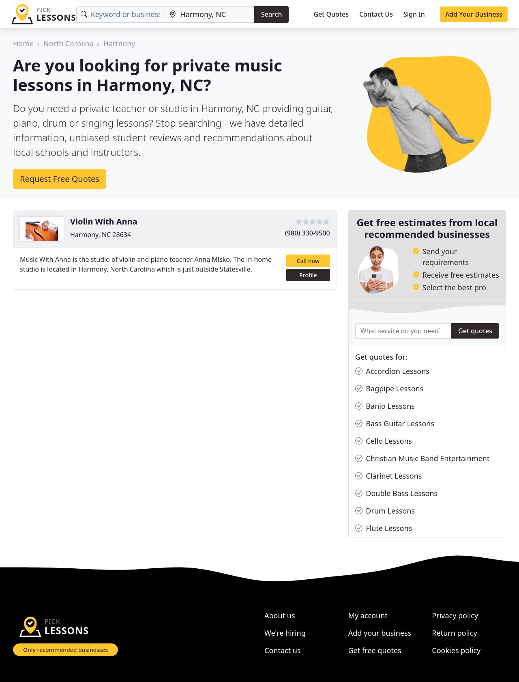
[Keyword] (120, 14)
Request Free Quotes (59, 178)
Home (23, 43)
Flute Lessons (383, 528)
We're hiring (285, 633)
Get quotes (475, 330)
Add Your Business (473, 14)
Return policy (454, 633)
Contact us (282, 650)
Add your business (380, 633)
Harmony (119, 43)
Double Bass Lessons (396, 493)
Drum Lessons (385, 510)
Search (271, 14)
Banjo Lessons (385, 406)
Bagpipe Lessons (389, 388)
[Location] (210, 14)
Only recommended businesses (65, 650)
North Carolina (68, 43)
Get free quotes (374, 650)
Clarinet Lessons (388, 475)
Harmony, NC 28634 (100, 234)
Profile (308, 275)
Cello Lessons (383, 441)
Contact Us (376, 14)
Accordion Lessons (392, 371)
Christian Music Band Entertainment (422, 458)
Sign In (414, 14)
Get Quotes (331, 14)
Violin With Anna (103, 221)
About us (279, 615)
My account (368, 615)
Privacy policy (455, 615)
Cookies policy (456, 650)
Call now (308, 261)
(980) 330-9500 (307, 233)
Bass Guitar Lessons (394, 423)
